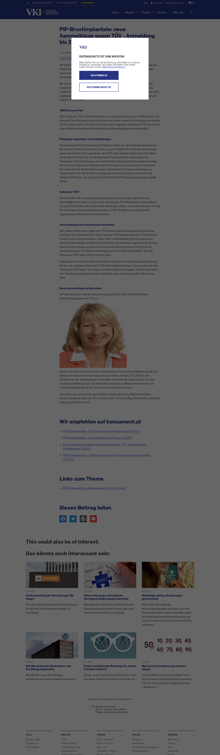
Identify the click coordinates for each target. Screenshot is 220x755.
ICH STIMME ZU (99, 75)
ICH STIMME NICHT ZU (99, 87)
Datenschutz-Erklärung (113, 67)
